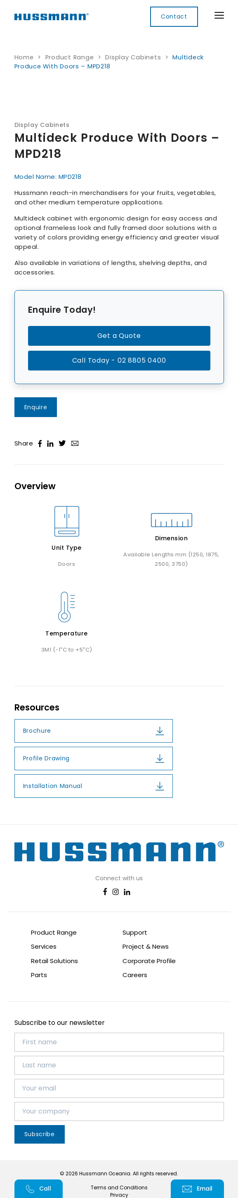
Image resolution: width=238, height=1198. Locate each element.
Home (24, 57)
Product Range (69, 57)
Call (38, 1188)
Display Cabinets (133, 57)
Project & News (146, 946)
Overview (35, 486)
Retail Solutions (54, 961)
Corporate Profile (149, 961)
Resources (36, 708)
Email (197, 1188)
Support (135, 932)
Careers (135, 975)
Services (44, 946)
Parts (39, 975)
